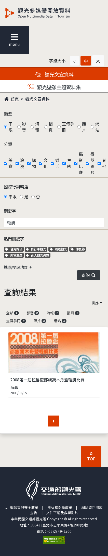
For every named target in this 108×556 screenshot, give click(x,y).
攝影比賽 (81, 163)
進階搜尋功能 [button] (16, 267)
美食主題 (14, 255)
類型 (8, 114)
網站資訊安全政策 (24, 507)
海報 (37, 127)
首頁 (11, 99)
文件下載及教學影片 (62, 512)
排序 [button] (95, 302)
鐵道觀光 (59, 249)
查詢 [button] (88, 275)
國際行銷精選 (16, 187)
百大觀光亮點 (37, 255)
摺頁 (51, 127)
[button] (74, 61)
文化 (46, 163)
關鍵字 (10, 211)
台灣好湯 (14, 249)
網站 (97, 127)
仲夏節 (78, 249)
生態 (69, 163)
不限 (10, 127)
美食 (10, 163)
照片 (84, 127)
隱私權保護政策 (59, 507)
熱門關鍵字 (14, 239)
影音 (24, 127)
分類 (8, 144)
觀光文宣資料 (37, 99)
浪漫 (22, 163)
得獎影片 (92, 163)
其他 (104, 163)
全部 (12, 312)
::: (6, 507)
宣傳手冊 (68, 127)
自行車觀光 (36, 249)
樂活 (57, 163)
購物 (34, 163)
